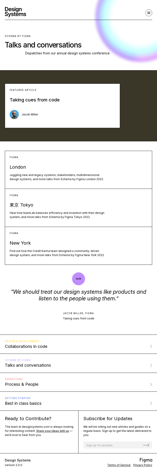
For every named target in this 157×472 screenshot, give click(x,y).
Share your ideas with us (52, 431)
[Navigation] (148, 12)
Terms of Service (119, 465)
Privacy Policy (142, 465)
